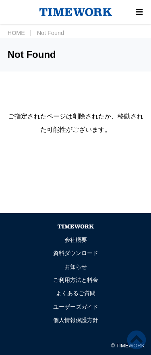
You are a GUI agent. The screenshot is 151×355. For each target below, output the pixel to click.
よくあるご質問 (75, 293)
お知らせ (75, 266)
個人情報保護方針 (75, 320)
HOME (16, 33)
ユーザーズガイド (75, 307)
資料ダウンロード (75, 253)
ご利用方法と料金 (75, 280)
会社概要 (75, 240)
